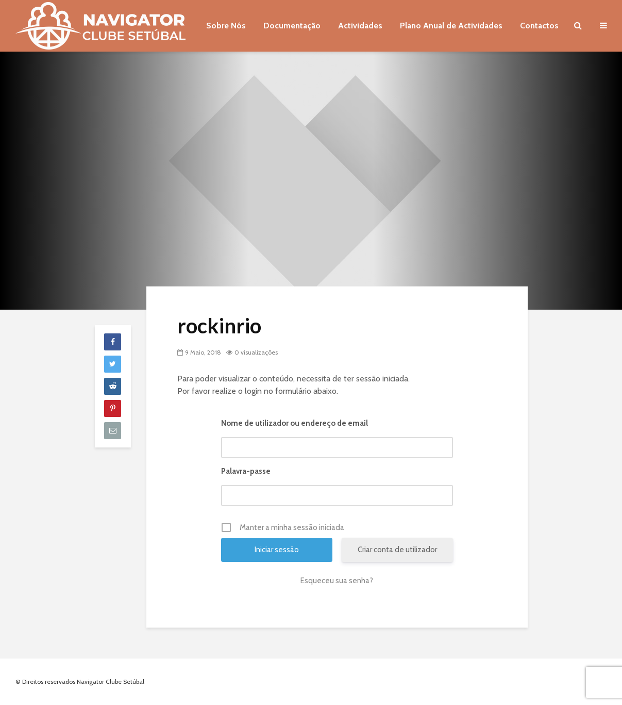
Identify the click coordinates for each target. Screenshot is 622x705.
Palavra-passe (246, 471)
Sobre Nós (226, 25)
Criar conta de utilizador (397, 549)
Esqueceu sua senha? (336, 580)
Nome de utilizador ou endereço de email (294, 423)
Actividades (360, 25)
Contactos (539, 25)
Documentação (292, 25)
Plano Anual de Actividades (451, 25)
